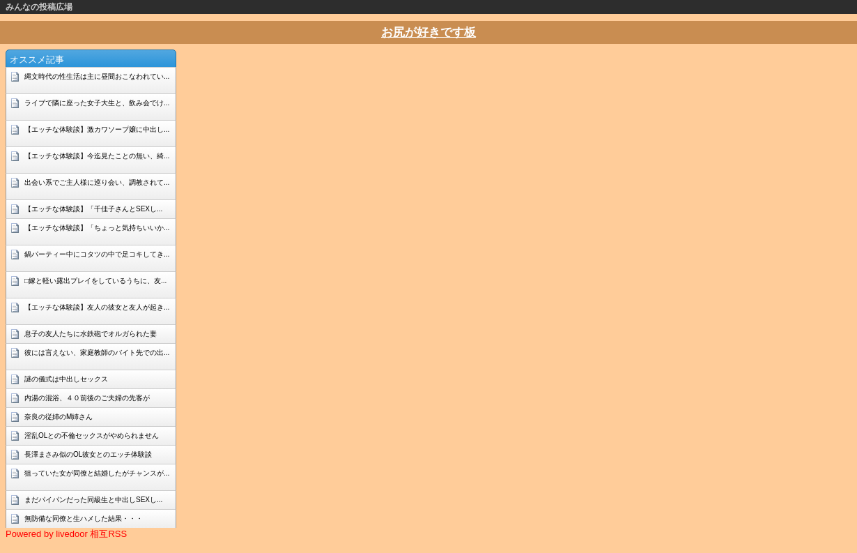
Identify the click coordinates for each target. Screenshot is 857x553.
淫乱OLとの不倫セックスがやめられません (91, 435)
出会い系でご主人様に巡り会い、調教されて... (96, 182)
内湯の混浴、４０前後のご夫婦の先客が (87, 398)
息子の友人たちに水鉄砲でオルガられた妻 (90, 334)
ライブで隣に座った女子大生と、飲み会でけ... (96, 103)
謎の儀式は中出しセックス (66, 379)
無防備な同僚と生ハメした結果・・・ (83, 518)
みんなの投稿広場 (39, 7)
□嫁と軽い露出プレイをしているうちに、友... (95, 281)
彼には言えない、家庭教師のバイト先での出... (96, 352)
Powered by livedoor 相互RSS (66, 534)
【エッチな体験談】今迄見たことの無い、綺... (96, 156)
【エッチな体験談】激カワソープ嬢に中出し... (96, 129)
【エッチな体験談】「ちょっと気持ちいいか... (96, 228)
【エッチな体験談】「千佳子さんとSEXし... (93, 209)
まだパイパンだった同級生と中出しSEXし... (93, 499)
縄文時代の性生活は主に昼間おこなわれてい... (96, 76)
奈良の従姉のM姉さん (58, 417)
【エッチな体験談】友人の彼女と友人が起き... (96, 307)
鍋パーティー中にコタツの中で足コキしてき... (96, 254)
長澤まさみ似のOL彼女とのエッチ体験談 (88, 454)
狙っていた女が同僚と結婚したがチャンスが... (96, 473)
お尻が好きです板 (428, 32)
